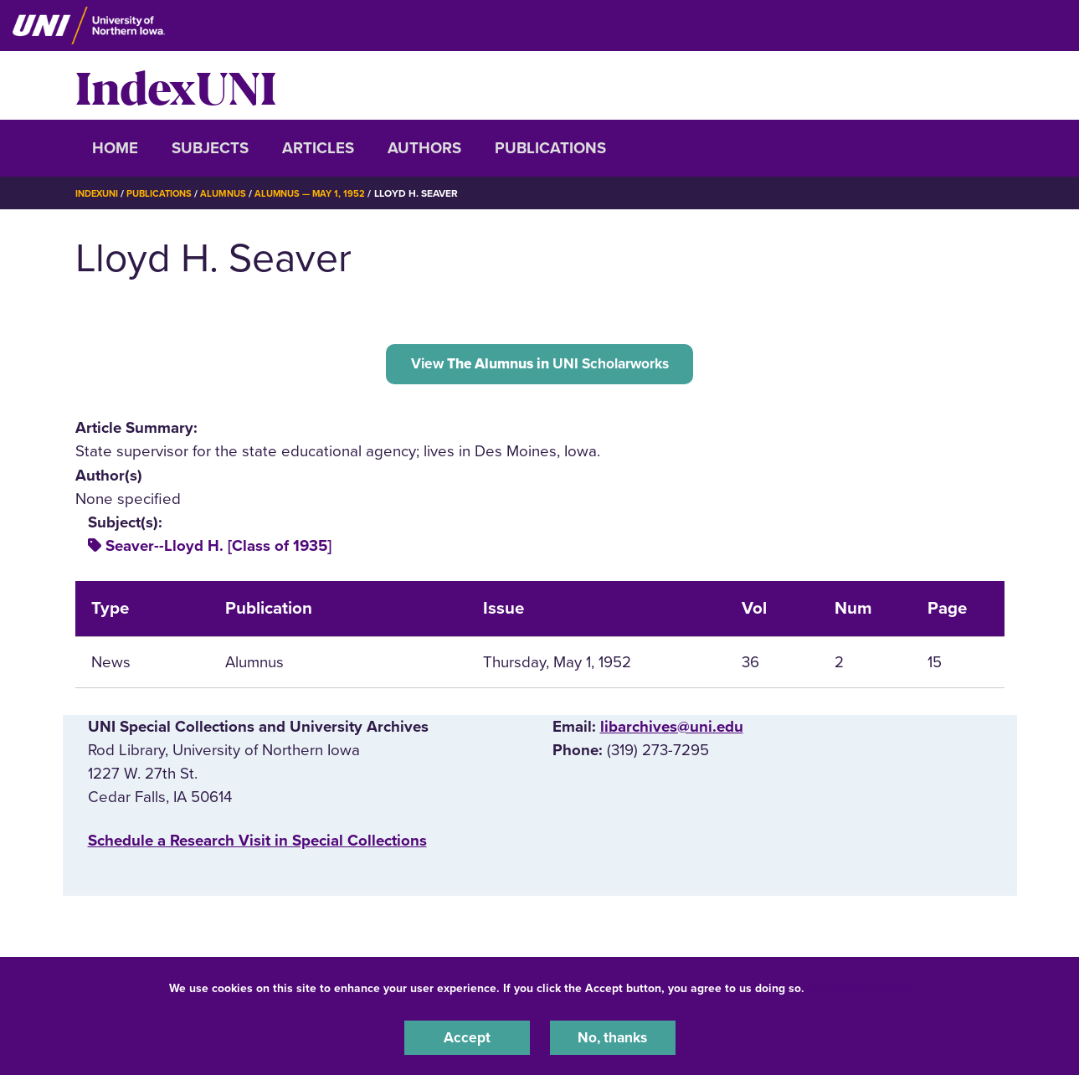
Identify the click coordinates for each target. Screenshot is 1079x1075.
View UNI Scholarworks (539, 365)
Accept (467, 1036)
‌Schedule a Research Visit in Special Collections (257, 845)
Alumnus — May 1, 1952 (325, 193)
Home (115, 148)
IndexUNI (175, 85)
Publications (550, 148)
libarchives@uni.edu (671, 731)
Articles (318, 148)
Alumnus (233, 193)
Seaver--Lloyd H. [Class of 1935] (218, 550)
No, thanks (612, 1036)
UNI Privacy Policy (860, 986)
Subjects (210, 148)
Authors (424, 148)
